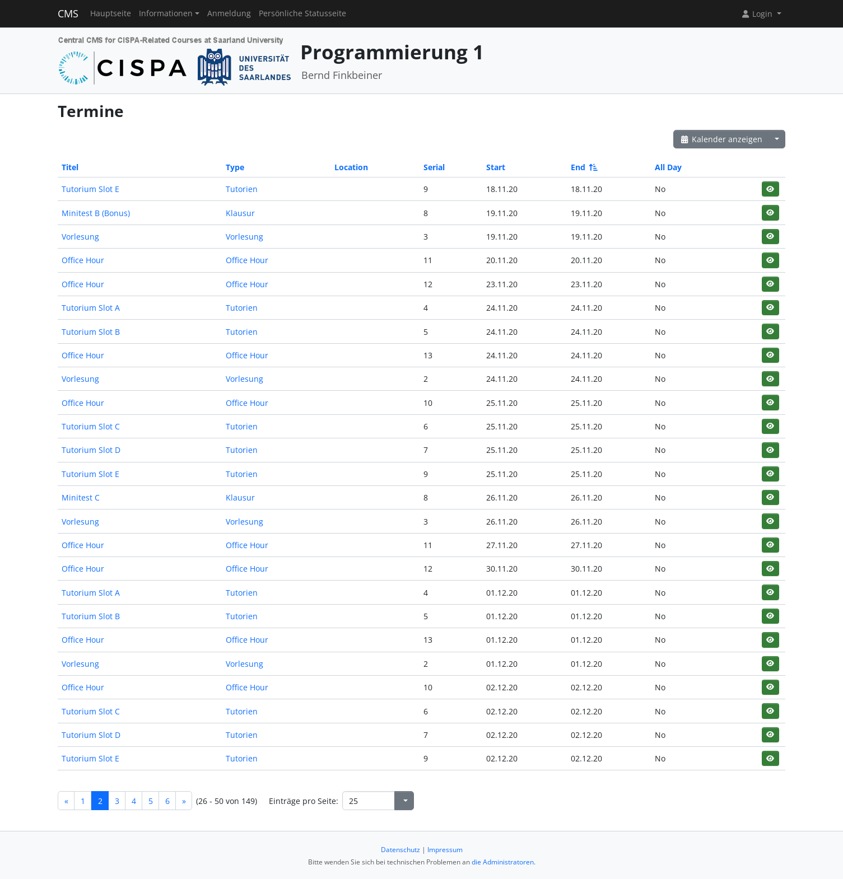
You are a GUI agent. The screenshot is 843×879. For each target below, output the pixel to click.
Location (351, 167)
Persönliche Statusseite (302, 13)
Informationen (166, 13)
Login (757, 13)
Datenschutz (400, 849)
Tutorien (242, 189)
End (583, 167)
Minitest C (81, 497)
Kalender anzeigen (720, 139)
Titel (70, 167)
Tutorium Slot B (91, 331)
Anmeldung (229, 13)
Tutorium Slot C (91, 426)
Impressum (445, 849)
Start (495, 167)
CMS (68, 13)
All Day (668, 167)
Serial (434, 167)
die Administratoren (503, 862)
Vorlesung (80, 236)
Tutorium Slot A (91, 307)
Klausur (240, 213)
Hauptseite (110, 13)
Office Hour (83, 260)
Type (235, 167)
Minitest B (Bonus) (96, 213)
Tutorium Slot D (91, 450)
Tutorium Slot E (90, 189)
